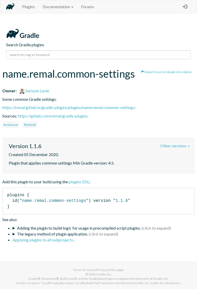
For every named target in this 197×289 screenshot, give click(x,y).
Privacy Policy (107, 270)
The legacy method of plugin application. (52, 233)
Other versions (175, 145)
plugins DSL (79, 181)
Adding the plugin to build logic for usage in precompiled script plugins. (79, 227)
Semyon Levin (34, 90)
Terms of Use (82, 270)
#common (11, 125)
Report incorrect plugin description (166, 72)
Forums (87, 6)
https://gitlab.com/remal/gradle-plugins (53, 115)
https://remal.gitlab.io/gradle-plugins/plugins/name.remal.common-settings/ (69, 107)
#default (30, 125)
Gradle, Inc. (104, 274)
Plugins (28, 6)
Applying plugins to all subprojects (43, 239)
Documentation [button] (58, 6)
